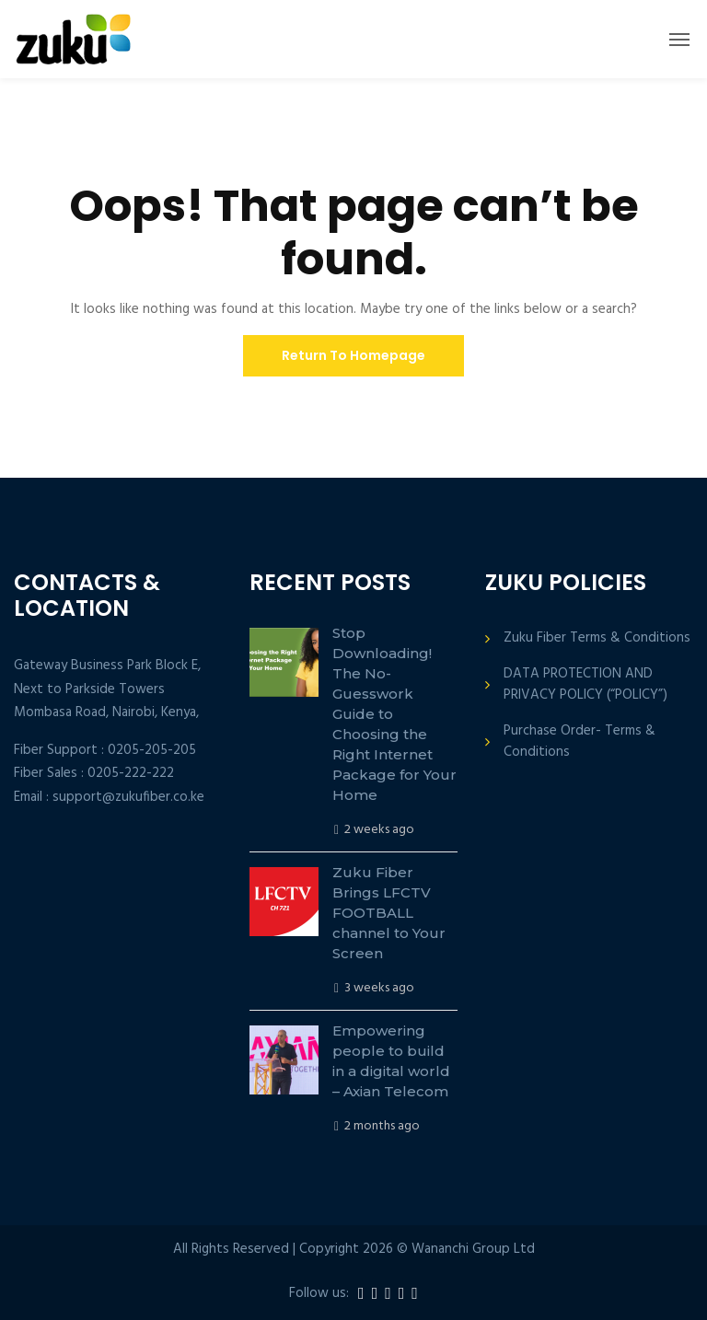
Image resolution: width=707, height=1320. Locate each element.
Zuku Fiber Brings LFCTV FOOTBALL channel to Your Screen (389, 912)
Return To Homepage (353, 355)
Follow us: (319, 1293)
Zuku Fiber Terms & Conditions (597, 638)
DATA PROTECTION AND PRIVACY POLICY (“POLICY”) (585, 685)
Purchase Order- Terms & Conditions (579, 742)
